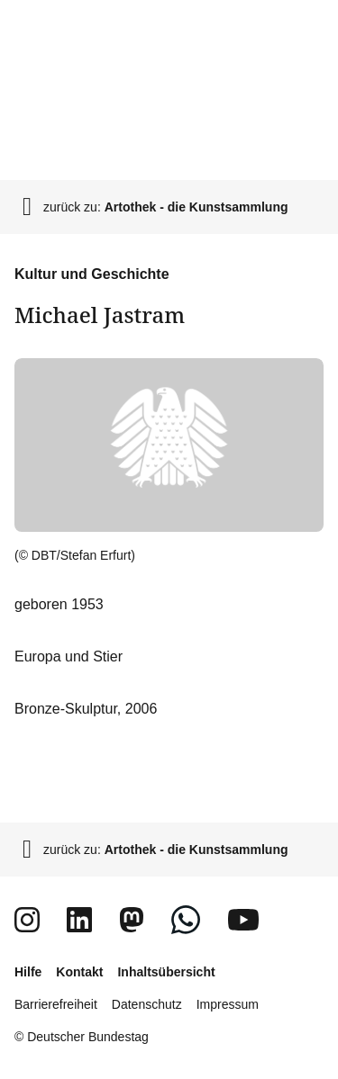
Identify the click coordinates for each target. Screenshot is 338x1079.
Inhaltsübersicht (166, 972)
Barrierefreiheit (55, 1004)
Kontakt (79, 972)
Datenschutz (147, 1004)
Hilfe (27, 972)
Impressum (227, 1004)
